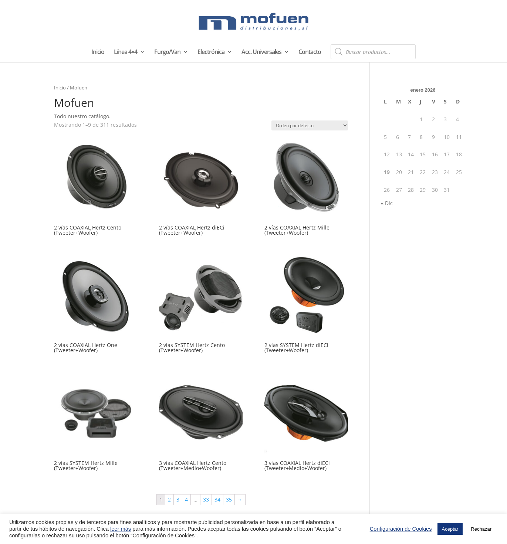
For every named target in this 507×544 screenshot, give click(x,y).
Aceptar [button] (450, 529)
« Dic (387, 203)
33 (206, 499)
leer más (120, 529)
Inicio (97, 52)
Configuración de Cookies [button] (401, 529)
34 (217, 499)
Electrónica (210, 52)
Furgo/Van (167, 52)
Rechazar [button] (481, 529)
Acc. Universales (261, 52)
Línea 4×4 (125, 52)
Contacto (309, 52)
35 (229, 499)
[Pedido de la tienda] (309, 125)
